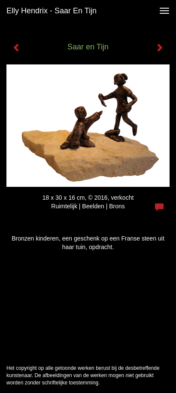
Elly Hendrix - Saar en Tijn (51, 10)
